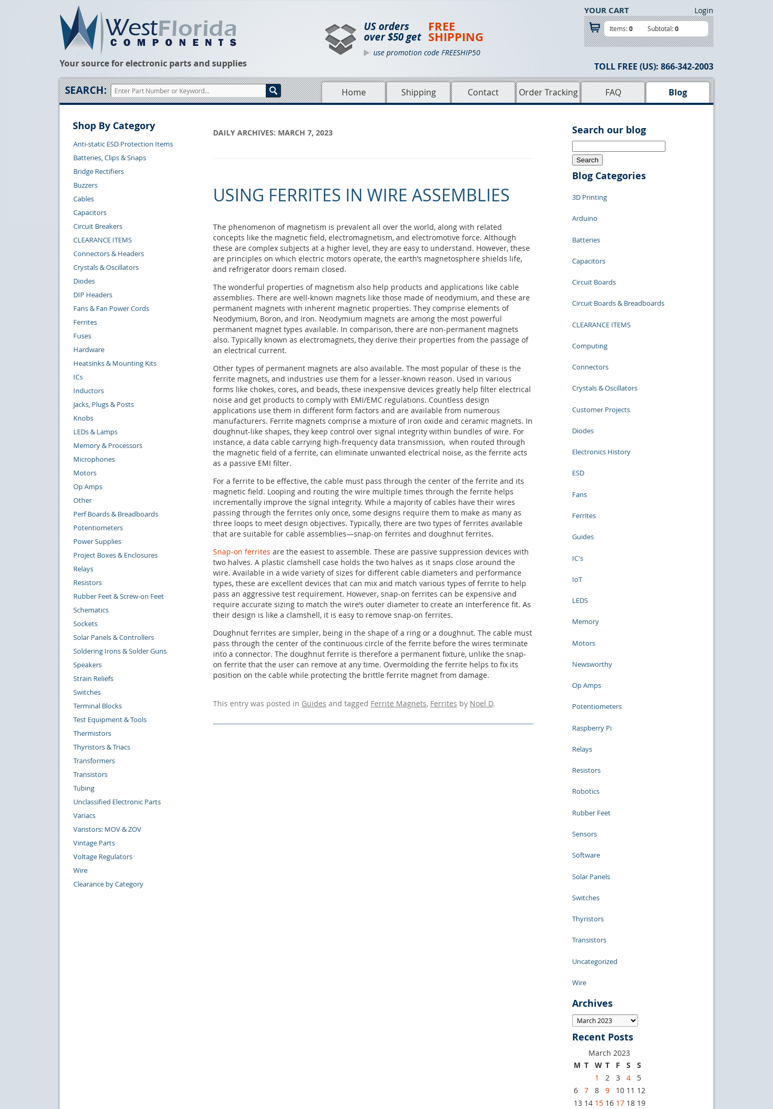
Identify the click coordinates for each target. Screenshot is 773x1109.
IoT (577, 479)
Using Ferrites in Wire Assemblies (361, 194)
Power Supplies (97, 541)
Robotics (586, 637)
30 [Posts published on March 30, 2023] (609, 923)
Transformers (94, 760)
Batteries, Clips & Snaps (109, 157)
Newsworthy (592, 542)
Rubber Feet (591, 653)
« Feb (581, 935)
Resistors (87, 582)
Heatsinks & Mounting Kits (115, 363)
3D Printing (589, 194)
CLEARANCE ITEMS (102, 240)
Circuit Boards (594, 257)
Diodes (84, 281)
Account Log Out (216, 1046)
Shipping (418, 92)
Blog (678, 92)
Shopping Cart (343, 1010)
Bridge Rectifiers (98, 171)
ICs (78, 377)
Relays (83, 568)
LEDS (580, 495)
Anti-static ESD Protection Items (123, 144)
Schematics (91, 610)
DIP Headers (92, 294)
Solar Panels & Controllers (113, 637)
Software (586, 684)
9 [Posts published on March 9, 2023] (607, 885)
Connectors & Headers (108, 253)
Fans (579, 416)
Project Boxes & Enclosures (115, 555)
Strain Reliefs (93, 678)
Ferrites (85, 322)
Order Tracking (548, 92)
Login (703, 10)
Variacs (84, 815)
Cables (83, 198)
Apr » (606, 935)
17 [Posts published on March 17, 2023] (620, 897)
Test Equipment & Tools (110, 719)
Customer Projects (601, 352)
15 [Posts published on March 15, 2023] (599, 897)
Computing (589, 305)
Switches (87, 692)
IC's (577, 463)
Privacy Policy (440, 1010)
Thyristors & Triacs (101, 747)
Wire (80, 870)
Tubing (83, 788)
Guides (314, 702)
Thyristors (588, 732)
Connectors (590, 321)
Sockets (85, 623)
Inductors (88, 390)
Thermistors (92, 733)
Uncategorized (594, 763)
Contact (483, 92)
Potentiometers (98, 527)
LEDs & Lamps (95, 431)
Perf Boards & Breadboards (115, 514)
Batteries (586, 226)
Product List (340, 1022)
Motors (84, 473)
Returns (202, 1010)
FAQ (613, 92)
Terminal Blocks (97, 706)
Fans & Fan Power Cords (111, 308)
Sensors (584, 669)
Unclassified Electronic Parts (117, 801)
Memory (585, 510)
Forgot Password (217, 1058)
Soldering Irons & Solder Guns (120, 651)
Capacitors (90, 212)
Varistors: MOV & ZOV (107, 829)
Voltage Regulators (102, 856)
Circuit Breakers (97, 226)
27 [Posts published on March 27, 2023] (578, 923)
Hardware (88, 349)
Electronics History (601, 384)
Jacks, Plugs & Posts (103, 404)
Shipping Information (223, 1022)
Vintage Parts (94, 843)
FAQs (329, 1034)
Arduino (584, 210)
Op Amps (87, 486)
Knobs (83, 418)
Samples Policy (442, 998)
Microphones (94, 459)
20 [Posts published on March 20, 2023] (578, 910)
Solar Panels (591, 700)
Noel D (481, 702)
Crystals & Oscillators (106, 267)
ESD (578, 400)
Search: (86, 90)
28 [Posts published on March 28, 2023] (588, 923)
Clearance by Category (108, 884)
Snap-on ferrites (241, 552)
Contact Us (207, 998)
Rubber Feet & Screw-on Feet (118, 596)
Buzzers (85, 185)
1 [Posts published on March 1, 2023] (597, 872)
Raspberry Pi (592, 590)
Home (354, 92)
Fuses (82, 336)
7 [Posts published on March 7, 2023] (586, 885)
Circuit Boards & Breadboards (618, 273)
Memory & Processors (107, 445)
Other (82, 500)
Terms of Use (439, 1022)
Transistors (90, 774)
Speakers (87, 664)
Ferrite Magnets (399, 702)
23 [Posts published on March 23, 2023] (609, 910)
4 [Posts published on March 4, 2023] (628, 872)
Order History (212, 1034)
